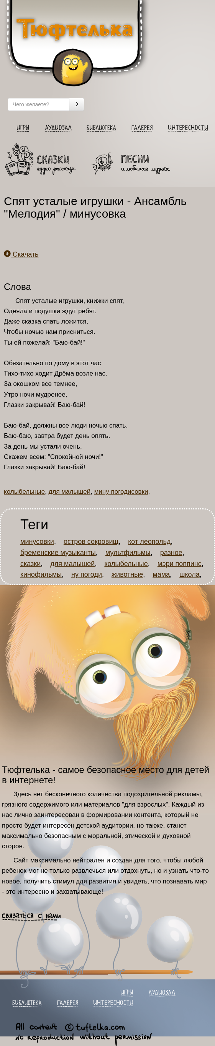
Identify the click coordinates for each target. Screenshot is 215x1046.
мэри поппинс (180, 564)
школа (189, 574)
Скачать (21, 254)
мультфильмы (128, 552)
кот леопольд (149, 541)
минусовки (37, 541)
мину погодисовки (121, 491)
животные (127, 574)
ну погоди (86, 574)
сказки (30, 564)
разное (171, 552)
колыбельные (24, 491)
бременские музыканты (58, 552)
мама (161, 574)
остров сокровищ (91, 541)
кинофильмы (41, 574)
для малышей (70, 491)
